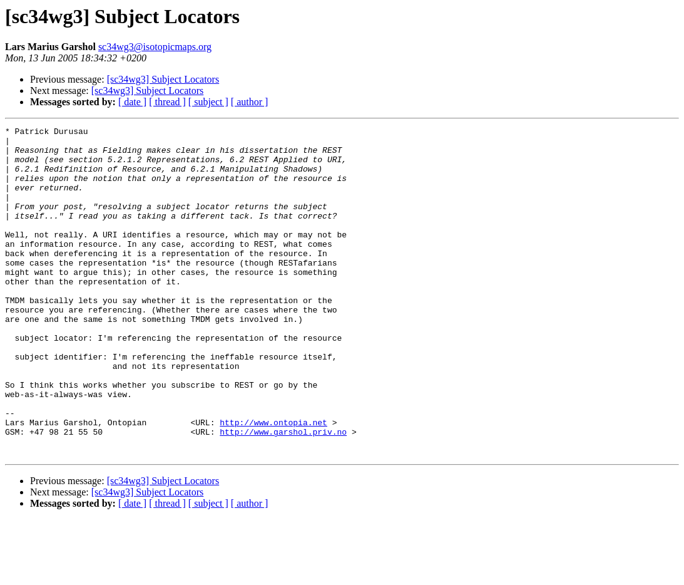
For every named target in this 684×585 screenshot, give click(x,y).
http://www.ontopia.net (273, 482)
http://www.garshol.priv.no (283, 493)
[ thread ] (167, 101)
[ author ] (249, 101)
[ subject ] (208, 101)
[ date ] (132, 101)
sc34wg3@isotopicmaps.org (155, 46)
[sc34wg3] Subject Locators (163, 79)
